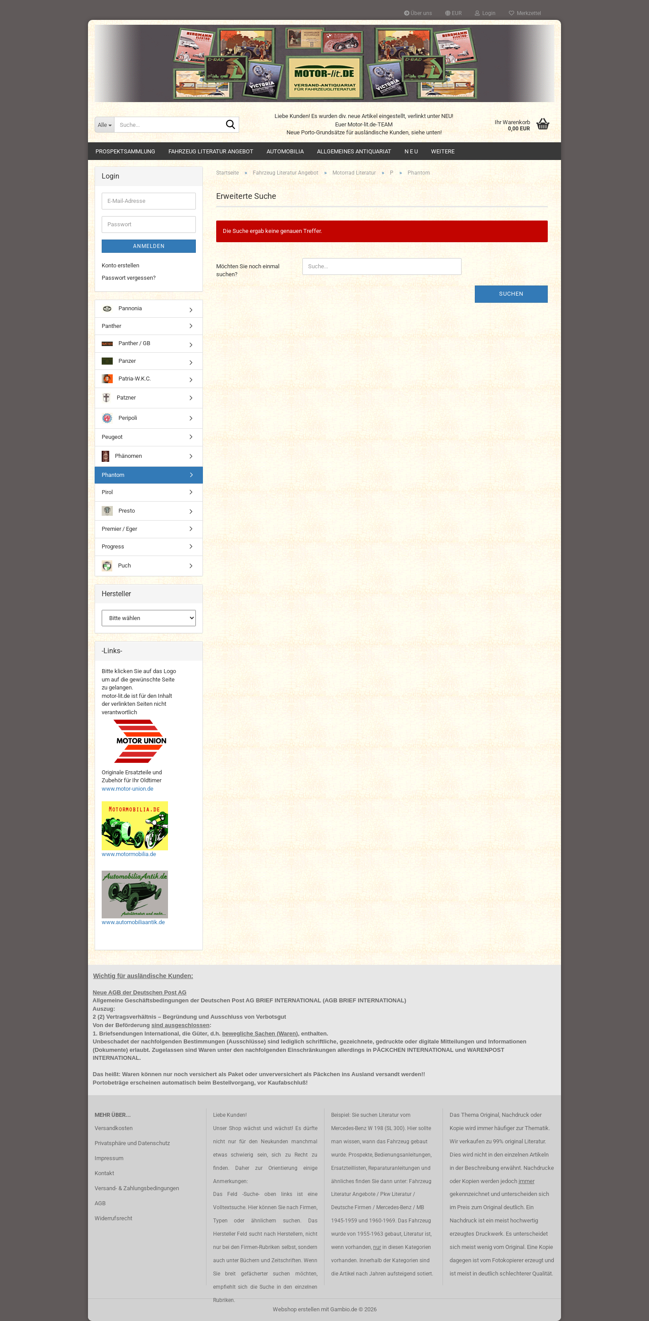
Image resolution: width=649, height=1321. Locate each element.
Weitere (442, 151)
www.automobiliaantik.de (133, 922)
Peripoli (119, 418)
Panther (111, 326)
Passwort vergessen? (129, 277)
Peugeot (112, 437)
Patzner (119, 398)
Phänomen (122, 456)
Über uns (418, 13)
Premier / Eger (119, 528)
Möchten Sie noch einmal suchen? (247, 270)
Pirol (107, 492)
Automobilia (285, 151)
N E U (411, 151)
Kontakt (104, 1173)
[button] (453, 13)
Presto (118, 511)
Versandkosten (114, 1128)
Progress (113, 546)
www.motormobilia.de (129, 854)
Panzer (119, 361)
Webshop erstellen (296, 1309)
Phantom (113, 475)
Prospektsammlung (125, 151)
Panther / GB (126, 343)
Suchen (511, 293)
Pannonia (122, 308)
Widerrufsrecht (113, 1218)
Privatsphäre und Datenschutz (132, 1143)
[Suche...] (104, 125)
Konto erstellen (120, 265)
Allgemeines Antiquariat (354, 151)
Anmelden (149, 246)
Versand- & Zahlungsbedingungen (137, 1188)
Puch (116, 565)
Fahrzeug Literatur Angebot (210, 151)
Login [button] (485, 13)
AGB (100, 1203)
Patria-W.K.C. (126, 378)
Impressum (109, 1158)
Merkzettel (525, 13)
